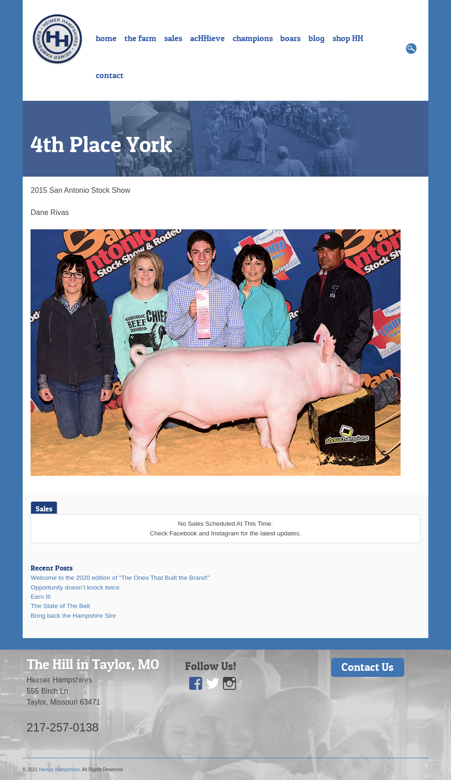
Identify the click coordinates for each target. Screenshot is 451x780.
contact (110, 75)
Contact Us (367, 667)
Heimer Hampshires (59, 769)
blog (317, 38)
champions (253, 38)
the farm (140, 38)
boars (290, 38)
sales (173, 38)
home (106, 38)
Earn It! (41, 596)
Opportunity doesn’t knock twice (75, 587)
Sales (44, 508)
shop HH (348, 38)
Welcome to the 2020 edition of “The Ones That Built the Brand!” (120, 577)
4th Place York (101, 144)
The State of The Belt (60, 605)
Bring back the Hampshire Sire (73, 615)
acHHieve (207, 38)
